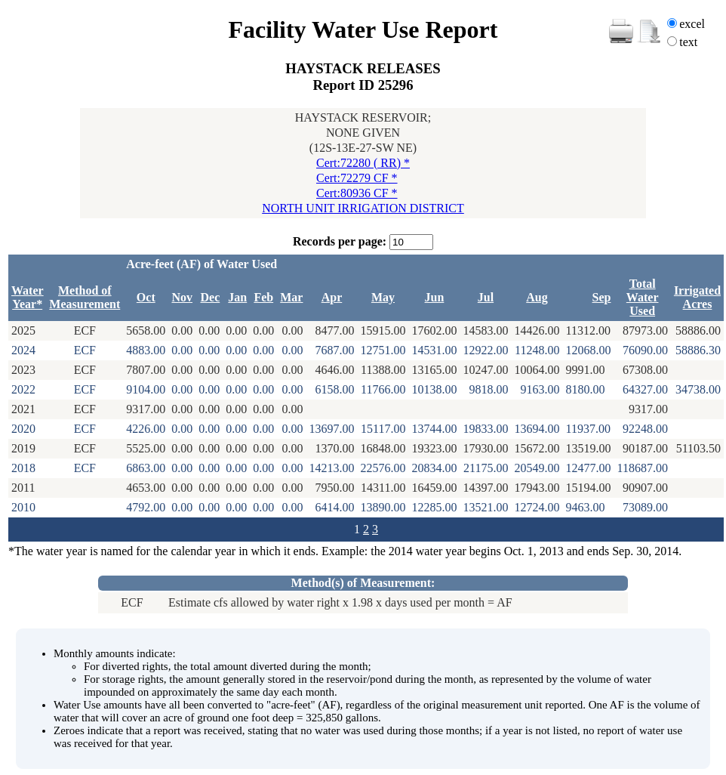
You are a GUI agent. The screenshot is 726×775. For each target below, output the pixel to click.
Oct (146, 297)
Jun (435, 297)
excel (692, 23)
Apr (332, 297)
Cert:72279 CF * (357, 177)
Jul (486, 297)
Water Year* (27, 297)
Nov (181, 297)
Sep (601, 297)
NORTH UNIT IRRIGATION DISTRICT (363, 208)
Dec (210, 297)
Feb (263, 297)
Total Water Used (642, 297)
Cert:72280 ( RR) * (363, 162)
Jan (237, 297)
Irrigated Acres (697, 297)
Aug (536, 297)
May (383, 297)
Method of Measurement (84, 297)
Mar (291, 297)
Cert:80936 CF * (357, 193)
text (688, 42)
